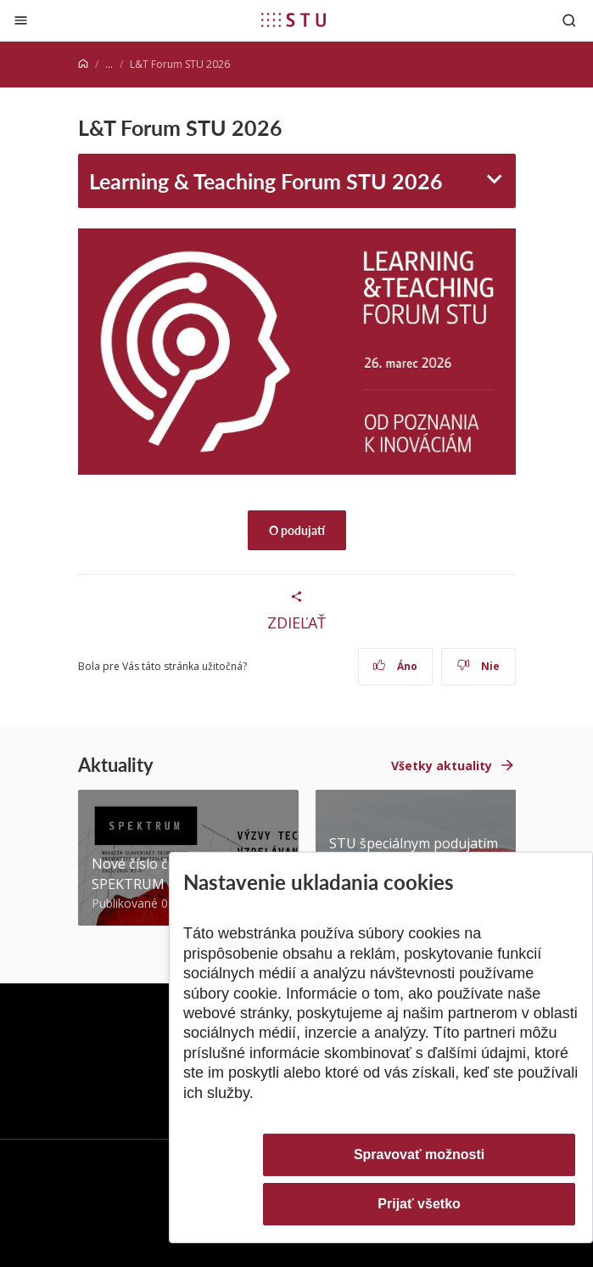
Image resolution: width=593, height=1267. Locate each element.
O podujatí (297, 529)
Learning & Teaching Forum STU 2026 (266, 180)
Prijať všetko (419, 1204)
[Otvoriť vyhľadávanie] (569, 20)
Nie (478, 666)
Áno (394, 666)
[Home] (83, 64)
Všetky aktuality (441, 765)
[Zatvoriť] (21, 20)
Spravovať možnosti (419, 1154)
